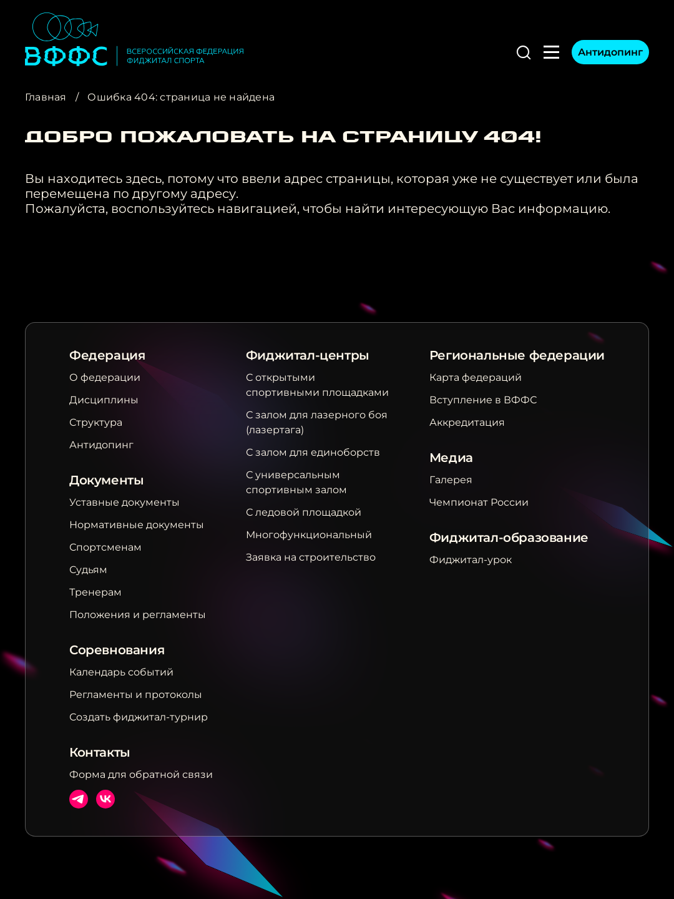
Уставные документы (124, 502)
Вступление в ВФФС (483, 400)
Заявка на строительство (311, 557)
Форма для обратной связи (141, 774)
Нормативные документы (136, 525)
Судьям (88, 570)
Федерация (107, 355)
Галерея (450, 480)
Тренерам (95, 592)
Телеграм (78, 799)
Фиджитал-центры (307, 355)
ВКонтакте (105, 799)
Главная (46, 97)
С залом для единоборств (313, 452)
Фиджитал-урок (470, 560)
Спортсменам (105, 547)
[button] (523, 52)
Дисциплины (104, 400)
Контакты (99, 752)
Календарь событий (121, 672)
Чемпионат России (479, 502)
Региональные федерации (517, 355)
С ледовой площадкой (303, 512)
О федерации (104, 377)
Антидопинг (610, 52)
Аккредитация (467, 422)
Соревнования (116, 649)
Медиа (451, 457)
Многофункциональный (309, 535)
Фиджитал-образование (509, 537)
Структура (95, 422)
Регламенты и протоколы (135, 694)
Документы (106, 480)
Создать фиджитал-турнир (138, 717)
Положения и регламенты (137, 615)
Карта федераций (475, 377)
